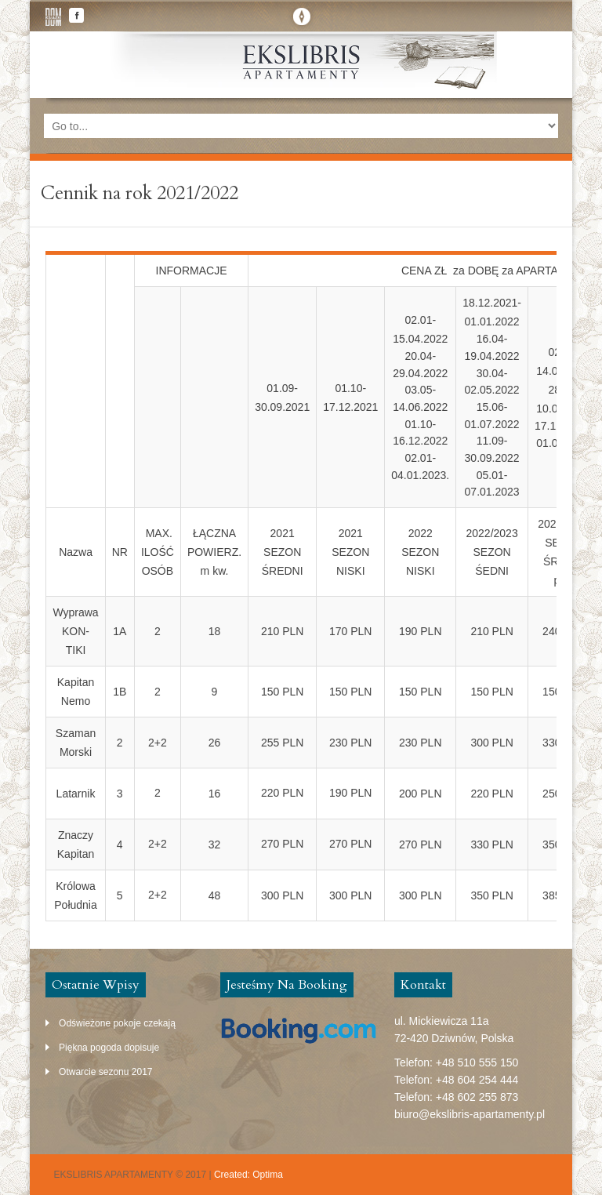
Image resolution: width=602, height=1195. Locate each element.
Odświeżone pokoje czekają (117, 1023)
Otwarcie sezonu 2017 (105, 1071)
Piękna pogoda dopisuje (109, 1047)
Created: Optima (248, 1174)
